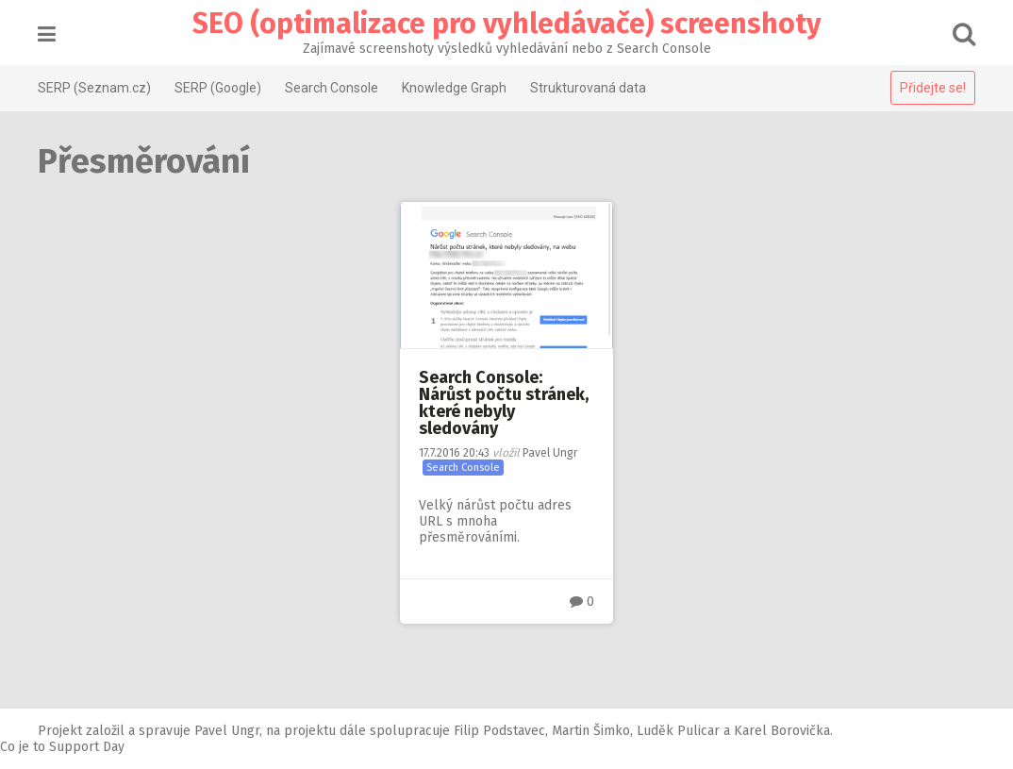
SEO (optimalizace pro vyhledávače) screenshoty (507, 24)
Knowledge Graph (454, 87)
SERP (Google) (217, 87)
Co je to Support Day (62, 747)
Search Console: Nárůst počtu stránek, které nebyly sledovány (504, 403)
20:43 (454, 453)
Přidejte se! (933, 87)
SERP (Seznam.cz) (94, 87)
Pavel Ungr (550, 453)
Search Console (331, 87)
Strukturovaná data (588, 87)
